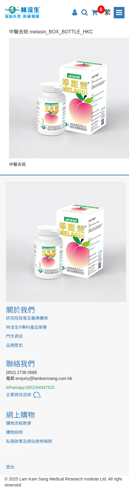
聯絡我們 (20, 364)
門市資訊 (14, 336)
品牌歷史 (14, 345)
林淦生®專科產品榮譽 (26, 327)
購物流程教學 (18, 423)
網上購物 (20, 415)
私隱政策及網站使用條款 (29, 441)
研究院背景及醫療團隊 (27, 318)
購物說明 (14, 432)
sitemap (13, 450)
